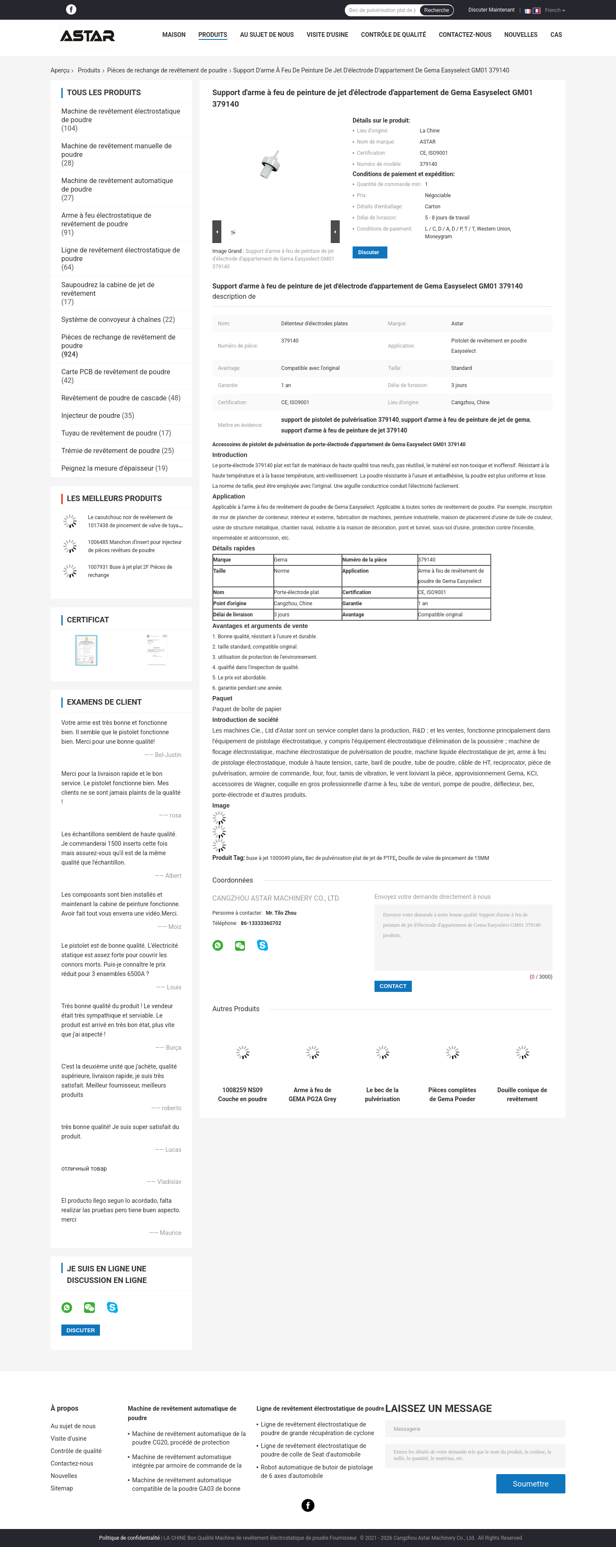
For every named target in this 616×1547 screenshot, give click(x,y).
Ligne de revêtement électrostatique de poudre (320, 1408)
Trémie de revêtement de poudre (110, 451)
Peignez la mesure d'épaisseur (107, 468)
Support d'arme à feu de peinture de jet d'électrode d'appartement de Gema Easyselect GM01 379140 (273, 259)
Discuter (368, 252)
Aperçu (60, 70)
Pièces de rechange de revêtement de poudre (167, 70)
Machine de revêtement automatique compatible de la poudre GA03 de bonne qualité (186, 1486)
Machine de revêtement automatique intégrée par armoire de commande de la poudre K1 (187, 1463)
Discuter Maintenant (491, 10)
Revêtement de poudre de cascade (113, 398)
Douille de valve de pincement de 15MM (444, 858)
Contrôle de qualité (393, 34)
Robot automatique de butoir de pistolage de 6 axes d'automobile (317, 1471)
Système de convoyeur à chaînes (111, 319)
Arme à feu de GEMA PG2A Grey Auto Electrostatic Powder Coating (312, 1095)
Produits (213, 34)
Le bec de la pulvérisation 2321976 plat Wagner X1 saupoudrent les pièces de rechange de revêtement (382, 1095)
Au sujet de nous (267, 34)
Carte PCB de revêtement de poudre (115, 372)
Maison (174, 34)
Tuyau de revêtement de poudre (109, 433)
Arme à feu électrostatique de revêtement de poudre (106, 219)
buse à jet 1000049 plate (274, 858)
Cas (556, 34)
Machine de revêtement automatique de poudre (182, 1413)
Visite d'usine (327, 34)
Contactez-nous (465, 34)
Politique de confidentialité (129, 1538)
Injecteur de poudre (90, 416)
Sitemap (62, 1488)
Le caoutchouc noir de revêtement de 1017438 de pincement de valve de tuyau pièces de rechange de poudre (134, 525)
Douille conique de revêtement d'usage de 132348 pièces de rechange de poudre (522, 1095)
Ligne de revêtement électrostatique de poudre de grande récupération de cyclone (317, 1428)
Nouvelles (520, 34)
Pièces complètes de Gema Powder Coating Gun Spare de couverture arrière (452, 1095)
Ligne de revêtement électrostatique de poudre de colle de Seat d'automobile (313, 1450)
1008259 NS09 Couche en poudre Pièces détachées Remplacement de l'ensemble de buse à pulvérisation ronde (243, 1095)
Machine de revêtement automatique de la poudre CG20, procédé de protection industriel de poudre (189, 1439)
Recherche (436, 10)
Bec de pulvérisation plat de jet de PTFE (350, 858)
